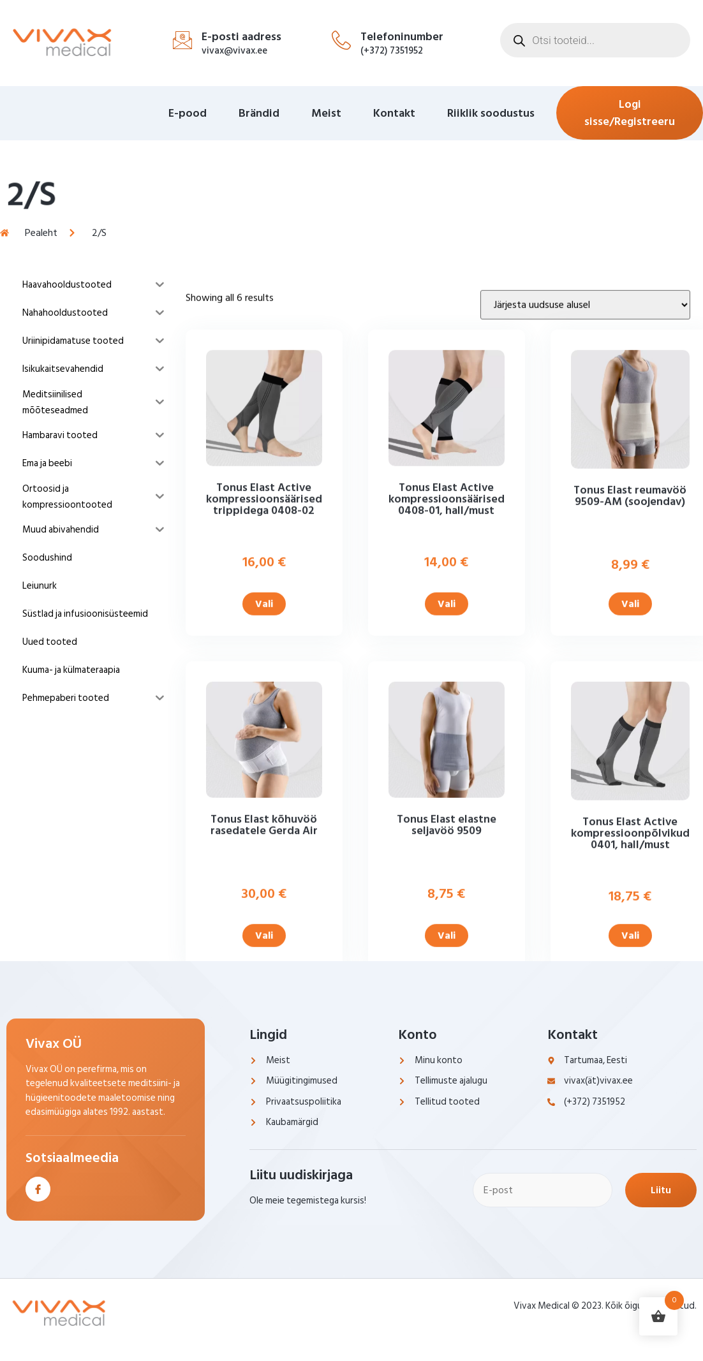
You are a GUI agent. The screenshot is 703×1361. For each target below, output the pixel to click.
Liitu (661, 1190)
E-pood (187, 113)
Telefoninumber (401, 36)
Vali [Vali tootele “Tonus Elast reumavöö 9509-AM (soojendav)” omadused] (630, 697)
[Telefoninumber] (341, 40)
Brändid (259, 113)
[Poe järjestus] (585, 398)
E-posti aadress (241, 36)
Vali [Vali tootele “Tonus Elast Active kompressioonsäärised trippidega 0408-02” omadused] (264, 697)
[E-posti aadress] (182, 40)
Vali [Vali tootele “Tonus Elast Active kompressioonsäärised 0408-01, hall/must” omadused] (446, 697)
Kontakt (394, 113)
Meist (326, 113)
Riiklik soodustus (491, 113)
